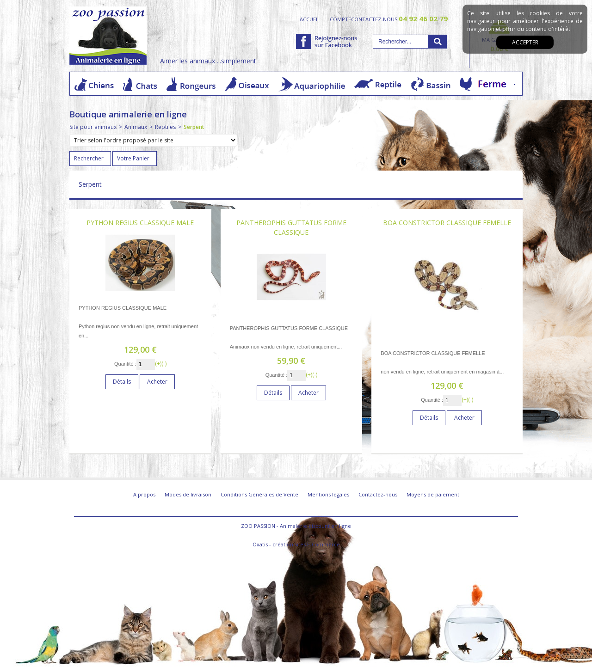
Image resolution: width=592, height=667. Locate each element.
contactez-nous (399, 18)
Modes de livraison (188, 494)
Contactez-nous (377, 494)
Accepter (525, 42)
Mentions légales (328, 494)
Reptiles (165, 127)
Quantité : (125, 364)
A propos (144, 494)
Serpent (194, 127)
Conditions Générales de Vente (259, 494)
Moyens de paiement (433, 494)
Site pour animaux (93, 127)
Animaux (135, 127)
